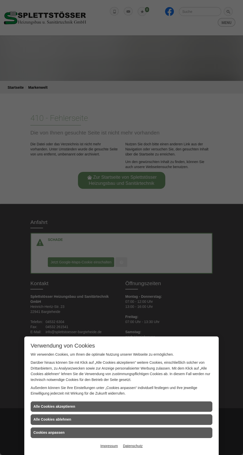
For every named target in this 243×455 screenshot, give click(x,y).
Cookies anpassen (49, 432)
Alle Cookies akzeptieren (54, 406)
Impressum (109, 446)
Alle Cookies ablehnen (52, 419)
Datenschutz (133, 446)
